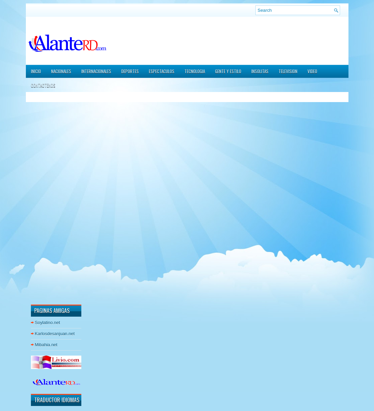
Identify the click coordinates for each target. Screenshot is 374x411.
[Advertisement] (51, 198)
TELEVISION (288, 71)
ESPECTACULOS (161, 71)
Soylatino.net (47, 322)
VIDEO (312, 71)
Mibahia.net (46, 344)
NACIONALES (61, 71)
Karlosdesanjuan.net (55, 333)
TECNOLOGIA (194, 71)
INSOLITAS (259, 71)
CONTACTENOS (43, 85)
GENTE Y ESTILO (228, 71)
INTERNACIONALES (96, 71)
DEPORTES (130, 71)
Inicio (36, 71)
